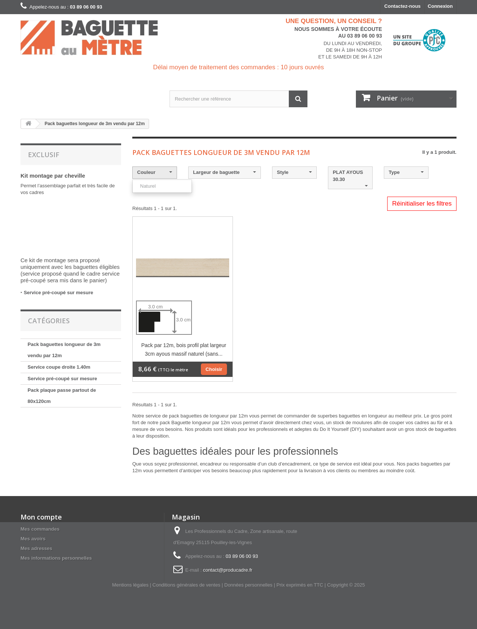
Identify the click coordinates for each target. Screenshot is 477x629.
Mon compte (41, 516)
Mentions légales (130, 585)
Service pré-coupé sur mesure (58, 292)
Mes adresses (36, 548)
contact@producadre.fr (227, 570)
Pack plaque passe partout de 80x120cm (62, 395)
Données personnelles (248, 585)
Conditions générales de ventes (186, 585)
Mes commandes (40, 529)
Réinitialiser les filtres (422, 203)
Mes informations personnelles (56, 558)
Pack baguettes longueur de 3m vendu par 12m (64, 349)
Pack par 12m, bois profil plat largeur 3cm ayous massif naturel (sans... (183, 349)
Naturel (148, 186)
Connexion (440, 6)
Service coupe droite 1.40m (59, 367)
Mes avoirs (32, 538)
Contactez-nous (402, 6)
